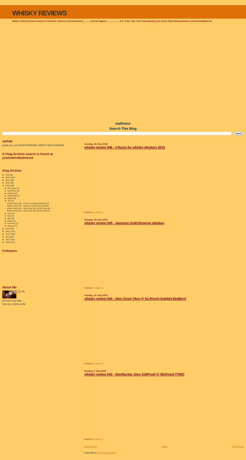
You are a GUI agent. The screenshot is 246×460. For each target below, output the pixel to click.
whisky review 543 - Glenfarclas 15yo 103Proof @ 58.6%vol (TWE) (134, 374)
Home (165, 446)
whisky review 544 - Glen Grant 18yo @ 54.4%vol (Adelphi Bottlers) (135, 299)
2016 (7, 183)
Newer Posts (90, 446)
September (12, 196)
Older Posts (238, 446)
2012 (7, 234)
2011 (7, 237)
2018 (7, 177)
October (11, 193)
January (11, 226)
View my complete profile (14, 304)
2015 (7, 185)
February (12, 223)
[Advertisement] (123, 49)
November (12, 191)
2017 (7, 180)
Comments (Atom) (107, 452)
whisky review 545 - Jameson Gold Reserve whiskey (124, 223)
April (10, 218)
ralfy (23, 291)
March (10, 221)
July (9, 201)
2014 (7, 228)
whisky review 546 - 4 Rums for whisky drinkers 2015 (124, 147)
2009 (7, 242)
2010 (7, 239)
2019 (7, 175)
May (10, 216)
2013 (7, 231)
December (12, 188)
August (11, 198)
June (10, 213)
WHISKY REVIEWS (39, 13)
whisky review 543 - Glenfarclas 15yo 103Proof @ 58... (29, 211)
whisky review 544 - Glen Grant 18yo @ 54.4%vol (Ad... (29, 208)
